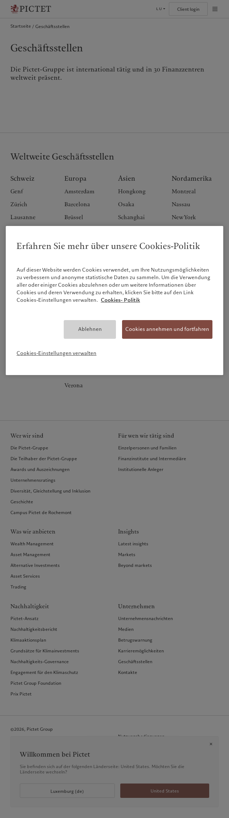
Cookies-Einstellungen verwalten (56, 353)
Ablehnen (90, 329)
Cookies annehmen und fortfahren (167, 329)
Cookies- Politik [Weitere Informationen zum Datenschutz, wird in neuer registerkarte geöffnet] (120, 300)
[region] (114, 300)
